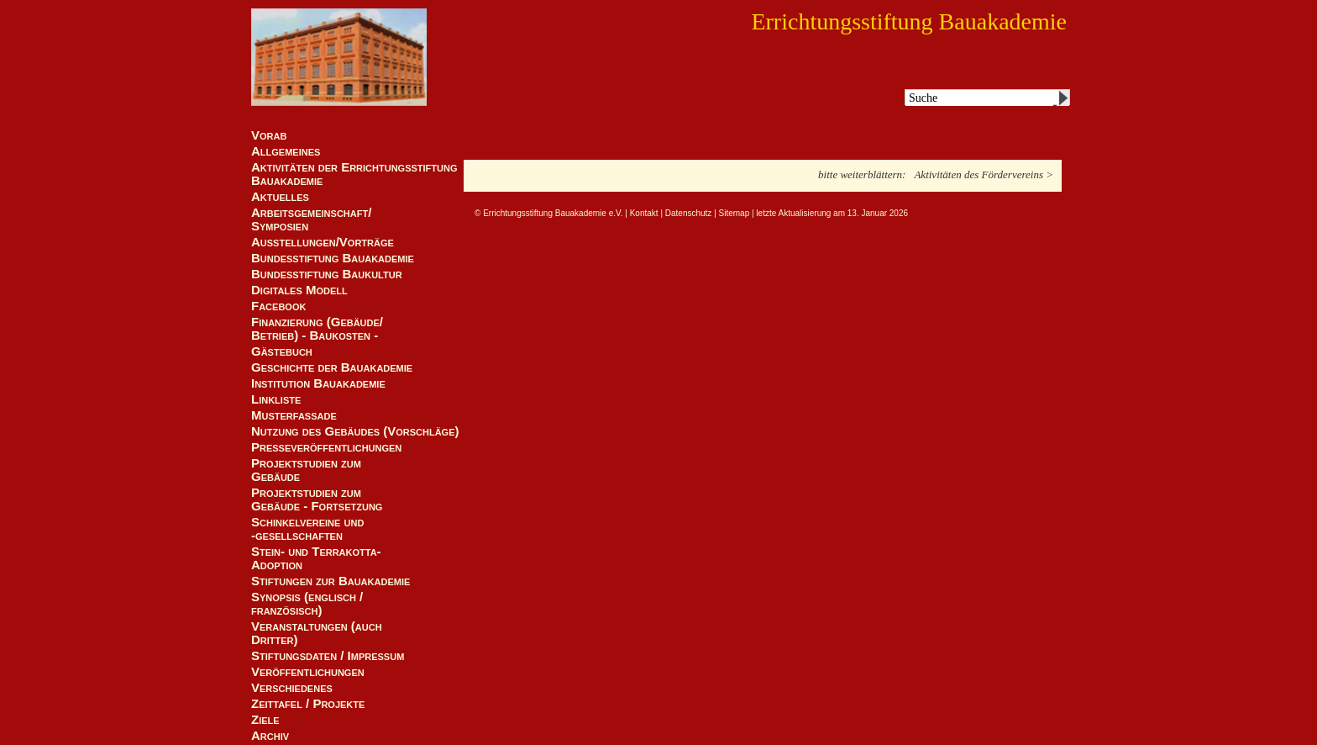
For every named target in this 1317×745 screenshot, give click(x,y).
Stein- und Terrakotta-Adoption (316, 558)
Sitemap (734, 213)
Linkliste (276, 399)
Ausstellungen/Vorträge (322, 242)
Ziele (265, 720)
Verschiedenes (292, 688)
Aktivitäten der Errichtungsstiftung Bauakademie (354, 174)
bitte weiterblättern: (861, 174)
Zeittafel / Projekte (308, 704)
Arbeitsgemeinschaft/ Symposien (311, 219)
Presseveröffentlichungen (326, 447)
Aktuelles (280, 196)
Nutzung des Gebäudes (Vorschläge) (355, 431)
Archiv (270, 735)
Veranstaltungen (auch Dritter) (316, 633)
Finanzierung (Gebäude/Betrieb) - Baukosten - (317, 328)
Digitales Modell (299, 290)
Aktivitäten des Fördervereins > (983, 174)
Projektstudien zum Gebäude (306, 470)
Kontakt (644, 213)
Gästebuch (281, 351)
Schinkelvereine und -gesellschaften (307, 528)
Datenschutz (688, 213)
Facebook (278, 306)
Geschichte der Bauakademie (331, 367)
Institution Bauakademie (318, 383)
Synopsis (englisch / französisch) (307, 603)
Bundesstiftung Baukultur (326, 274)
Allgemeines (285, 151)
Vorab (268, 135)
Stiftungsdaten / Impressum (327, 656)
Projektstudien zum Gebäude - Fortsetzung (316, 499)
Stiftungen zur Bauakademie (330, 581)
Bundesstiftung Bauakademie (332, 258)
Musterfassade (294, 415)
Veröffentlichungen (308, 672)
